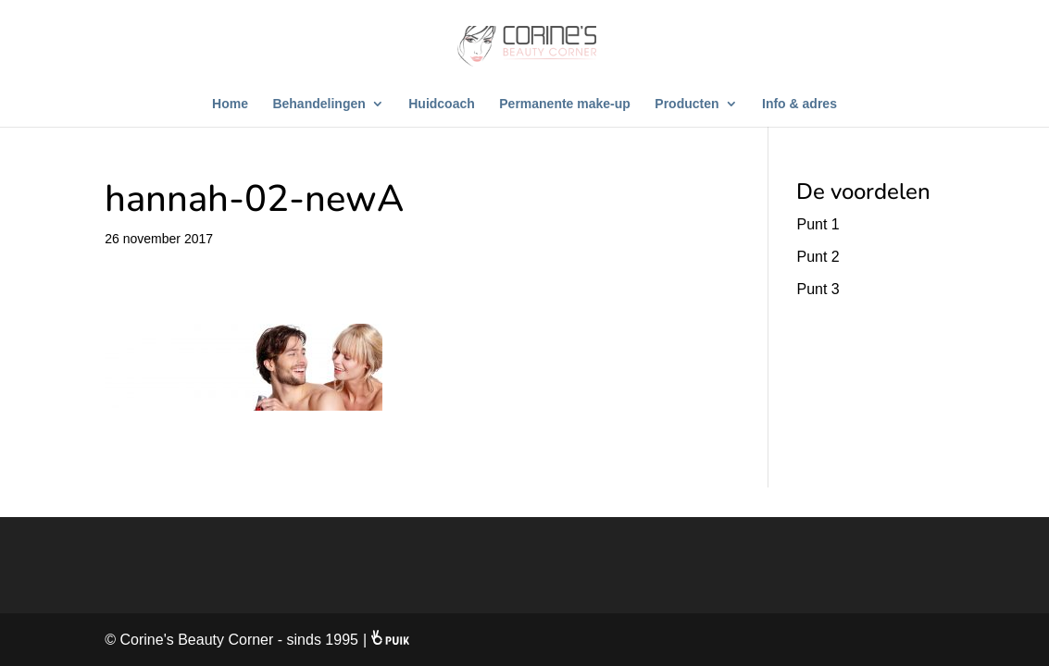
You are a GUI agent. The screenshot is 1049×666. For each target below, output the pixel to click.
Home (230, 104)
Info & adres (799, 104)
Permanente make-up (565, 104)
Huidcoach (441, 104)
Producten (686, 104)
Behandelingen (318, 104)
